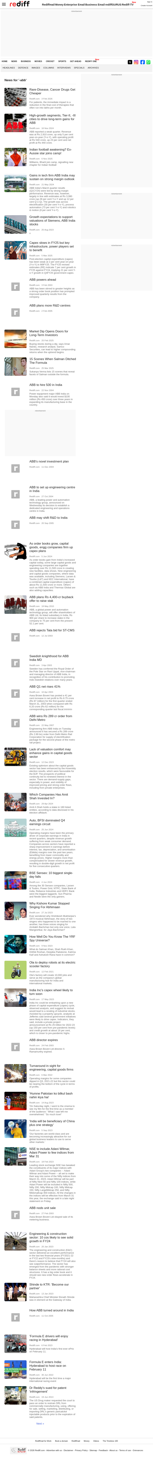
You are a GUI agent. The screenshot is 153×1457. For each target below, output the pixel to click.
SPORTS (62, 61)
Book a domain (61, 1441)
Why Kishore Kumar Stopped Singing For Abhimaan (49, 905)
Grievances (138, 1450)
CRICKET (50, 61)
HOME (4, 61)
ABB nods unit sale (42, 1208)
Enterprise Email (74, 4)
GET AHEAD (75, 61)
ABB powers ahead (42, 279)
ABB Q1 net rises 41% (44, 686)
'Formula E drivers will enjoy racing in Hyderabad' (48, 1338)
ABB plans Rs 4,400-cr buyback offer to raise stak (51, 599)
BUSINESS (26, 61)
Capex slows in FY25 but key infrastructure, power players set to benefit (51, 246)
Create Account (146, 5)
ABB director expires (43, 1040)
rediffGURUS (113, 4)
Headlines (9, 67)
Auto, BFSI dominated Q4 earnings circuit (47, 822)
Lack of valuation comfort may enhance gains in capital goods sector (50, 753)
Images (36, 67)
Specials (79, 67)
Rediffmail (48, 4)
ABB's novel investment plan (49, 461)
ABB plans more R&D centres (49, 305)
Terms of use (125, 1450)
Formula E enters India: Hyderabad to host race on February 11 (47, 1365)
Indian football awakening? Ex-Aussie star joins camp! (50, 151)
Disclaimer (68, 1450)
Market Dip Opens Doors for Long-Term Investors (48, 333)
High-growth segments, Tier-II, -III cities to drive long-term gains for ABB (52, 119)
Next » (40, 1423)
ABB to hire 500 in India (45, 385)
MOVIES (38, 61)
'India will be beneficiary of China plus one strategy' (52, 1123)
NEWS (14, 61)
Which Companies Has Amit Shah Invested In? (48, 796)
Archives (93, 67)
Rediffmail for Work (43, 1441)
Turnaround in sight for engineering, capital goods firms (51, 1067)
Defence (23, 67)
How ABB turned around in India (51, 1310)
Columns (48, 67)
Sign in (149, 2)
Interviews (64, 67)
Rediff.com (40, 1450)
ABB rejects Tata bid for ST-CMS (52, 630)
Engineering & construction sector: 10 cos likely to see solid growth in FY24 (51, 1237)
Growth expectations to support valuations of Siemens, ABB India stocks (52, 220)
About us (113, 1450)
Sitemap (93, 1450)
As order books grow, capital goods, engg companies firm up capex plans (51, 547)
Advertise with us (54, 1450)
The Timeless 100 (110, 1441)
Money (59, 4)
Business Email (95, 4)
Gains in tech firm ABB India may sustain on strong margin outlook (52, 177)
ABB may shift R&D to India (48, 518)
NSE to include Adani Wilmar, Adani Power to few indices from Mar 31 (51, 1152)
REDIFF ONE (91, 61)
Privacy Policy (81, 1450)
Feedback (103, 1450)
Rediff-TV (128, 4)
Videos (96, 1441)
